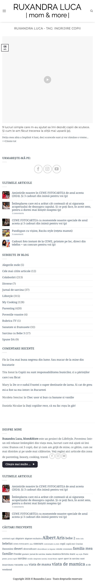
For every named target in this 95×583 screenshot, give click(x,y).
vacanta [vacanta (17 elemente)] (18, 564)
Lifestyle (7, 296)
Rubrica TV (9, 320)
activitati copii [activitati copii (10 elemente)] (8, 538)
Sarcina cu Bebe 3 (13, 333)
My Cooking (9, 302)
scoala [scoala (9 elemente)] (30, 559)
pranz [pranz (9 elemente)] (4, 559)
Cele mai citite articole (16, 271)
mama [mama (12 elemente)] (49, 554)
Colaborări (9, 277)
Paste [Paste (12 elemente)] (85, 554)
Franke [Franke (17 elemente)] (17, 554)
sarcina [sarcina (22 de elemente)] (22, 558)
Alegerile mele (11, 265)
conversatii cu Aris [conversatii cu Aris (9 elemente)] (51, 544)
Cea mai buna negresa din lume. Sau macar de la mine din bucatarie (43, 362)
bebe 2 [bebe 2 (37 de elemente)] (70, 538)
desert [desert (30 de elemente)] (18, 548)
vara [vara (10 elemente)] (26, 565)
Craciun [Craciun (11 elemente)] (79, 543)
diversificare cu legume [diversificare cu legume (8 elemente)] (46, 549)
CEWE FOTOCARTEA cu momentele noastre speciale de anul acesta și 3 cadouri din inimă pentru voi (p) (49, 222)
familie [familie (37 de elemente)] (7, 553)
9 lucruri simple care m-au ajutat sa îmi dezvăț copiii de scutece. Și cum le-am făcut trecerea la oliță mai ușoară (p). (46, 128)
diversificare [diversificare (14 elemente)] (30, 548)
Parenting (8, 308)
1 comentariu (23, 213)
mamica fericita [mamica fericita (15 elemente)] (60, 553)
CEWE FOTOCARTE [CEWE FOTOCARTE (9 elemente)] (21, 544)
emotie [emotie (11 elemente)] (59, 549)
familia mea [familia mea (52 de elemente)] (83, 548)
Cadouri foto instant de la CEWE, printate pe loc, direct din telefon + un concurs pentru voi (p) (49, 243)
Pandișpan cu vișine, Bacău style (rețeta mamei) (42, 230)
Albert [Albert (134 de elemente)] (49, 538)
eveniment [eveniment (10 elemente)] (67, 549)
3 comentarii (23, 234)
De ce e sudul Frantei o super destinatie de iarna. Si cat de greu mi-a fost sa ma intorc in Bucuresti (47, 387)
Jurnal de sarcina (13, 290)
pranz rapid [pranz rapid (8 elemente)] (12, 559)
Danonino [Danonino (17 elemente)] (7, 548)
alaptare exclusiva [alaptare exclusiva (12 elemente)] (33, 538)
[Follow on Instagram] (47, 169)
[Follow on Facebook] (38, 169)
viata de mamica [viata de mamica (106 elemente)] (68, 564)
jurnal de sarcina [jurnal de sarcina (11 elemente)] (37, 554)
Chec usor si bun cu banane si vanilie (50, 397)
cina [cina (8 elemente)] (31, 544)
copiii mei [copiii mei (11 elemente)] (70, 543)
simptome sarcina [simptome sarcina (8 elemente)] (40, 559)
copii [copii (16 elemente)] (62, 543)
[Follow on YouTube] (56, 169)
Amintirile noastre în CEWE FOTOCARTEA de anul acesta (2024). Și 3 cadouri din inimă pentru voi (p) (48, 194)
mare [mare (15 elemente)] (72, 553)
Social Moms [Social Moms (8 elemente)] (52, 559)
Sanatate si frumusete (16, 327)
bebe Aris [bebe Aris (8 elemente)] (80, 539)
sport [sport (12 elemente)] (60, 558)
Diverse (7, 283)
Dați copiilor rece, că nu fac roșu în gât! (51, 405)
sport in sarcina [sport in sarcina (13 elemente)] (71, 558)
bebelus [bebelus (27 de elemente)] (7, 543)
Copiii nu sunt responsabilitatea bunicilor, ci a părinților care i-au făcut (46, 374)
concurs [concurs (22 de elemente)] (38, 543)
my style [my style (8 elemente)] (79, 554)
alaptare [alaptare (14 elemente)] (19, 538)
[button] (4, 11)
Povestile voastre (12, 314)
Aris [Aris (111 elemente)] (60, 537)
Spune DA (8, 339)
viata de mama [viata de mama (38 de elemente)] (40, 564)
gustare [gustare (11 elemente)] (25, 554)
